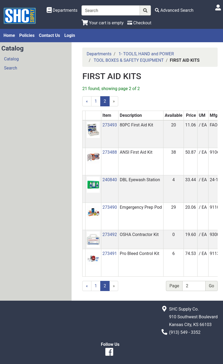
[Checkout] (139, 22)
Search (10, 68)
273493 (109, 124)
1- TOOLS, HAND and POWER (146, 53)
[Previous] (86, 101)
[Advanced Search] (174, 10)
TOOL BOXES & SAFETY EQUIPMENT (129, 60)
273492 (109, 234)
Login (69, 35)
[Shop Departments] (62, 10)
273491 (109, 253)
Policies (27, 35)
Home (9, 35)
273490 (109, 207)
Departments (99, 53)
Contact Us (49, 35)
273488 (109, 152)
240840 (109, 179)
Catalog (11, 58)
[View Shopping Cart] (102, 22)
